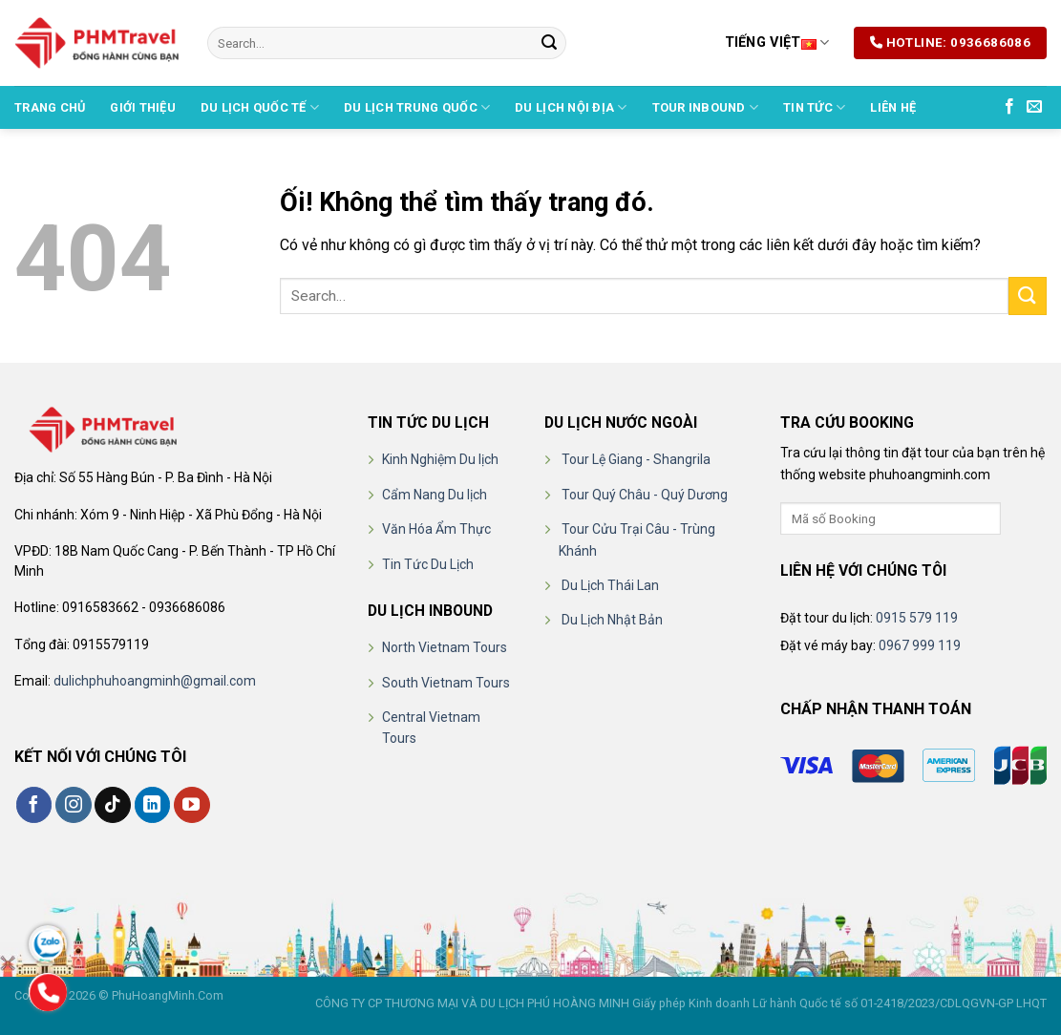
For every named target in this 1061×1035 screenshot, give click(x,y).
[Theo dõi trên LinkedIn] (153, 805)
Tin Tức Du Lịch (428, 564)
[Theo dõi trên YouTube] (192, 805)
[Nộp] (549, 43)
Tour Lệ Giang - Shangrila (636, 459)
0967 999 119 (920, 645)
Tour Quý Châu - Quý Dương (645, 494)
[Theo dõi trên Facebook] (1009, 107)
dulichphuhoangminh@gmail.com (154, 680)
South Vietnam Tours (446, 682)
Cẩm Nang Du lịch (434, 494)
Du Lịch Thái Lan (610, 585)
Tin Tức (814, 107)
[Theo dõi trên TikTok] (113, 805)
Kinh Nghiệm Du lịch (440, 459)
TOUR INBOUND (705, 107)
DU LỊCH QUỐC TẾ (260, 107)
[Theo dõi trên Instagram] (73, 805)
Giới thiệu (143, 107)
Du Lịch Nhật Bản (612, 619)
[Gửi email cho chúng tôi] (1034, 107)
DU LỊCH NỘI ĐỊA (570, 107)
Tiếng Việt (777, 42)
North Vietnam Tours (444, 647)
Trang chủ (49, 107)
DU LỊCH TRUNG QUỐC (417, 107)
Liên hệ (893, 107)
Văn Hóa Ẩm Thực (436, 529)
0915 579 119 (917, 617)
